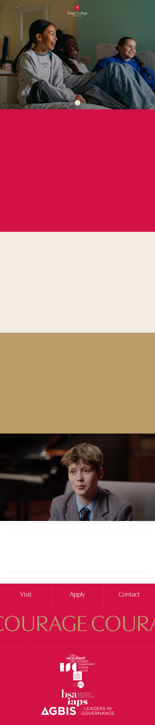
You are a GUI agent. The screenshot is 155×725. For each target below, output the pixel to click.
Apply (77, 594)
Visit (25, 594)
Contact (129, 594)
